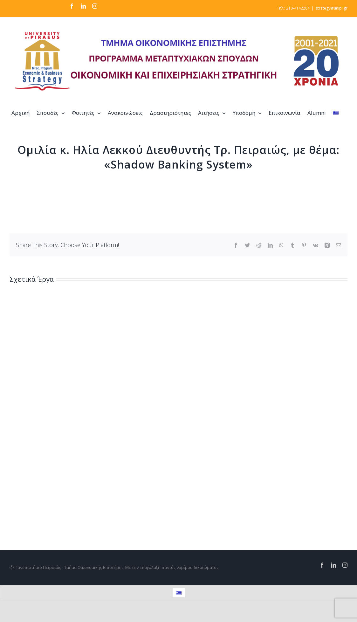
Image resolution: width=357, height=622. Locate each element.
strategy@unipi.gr (331, 8)
